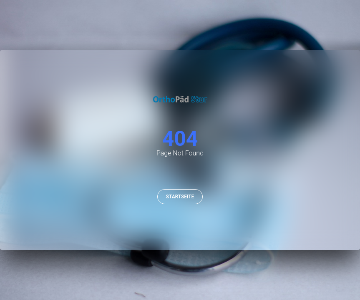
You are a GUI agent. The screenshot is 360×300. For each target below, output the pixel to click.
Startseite (180, 197)
